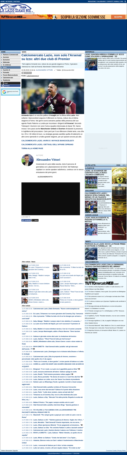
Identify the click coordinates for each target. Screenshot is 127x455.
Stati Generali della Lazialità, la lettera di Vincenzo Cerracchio (54, 387)
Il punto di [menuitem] (5, 70)
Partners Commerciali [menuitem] (9, 55)
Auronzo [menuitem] (5, 57)
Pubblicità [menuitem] (5, 80)
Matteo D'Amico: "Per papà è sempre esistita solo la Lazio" (53, 402)
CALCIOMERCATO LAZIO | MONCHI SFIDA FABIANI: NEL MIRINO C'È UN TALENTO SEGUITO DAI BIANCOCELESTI (98, 196)
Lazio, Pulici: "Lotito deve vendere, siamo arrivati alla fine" (53, 392)
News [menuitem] (4, 67)
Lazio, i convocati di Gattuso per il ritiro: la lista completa (53, 445)
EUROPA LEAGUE (91, 215)
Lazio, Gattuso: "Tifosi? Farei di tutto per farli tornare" (52, 339)
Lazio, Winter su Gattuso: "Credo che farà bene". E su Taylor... (55, 438)
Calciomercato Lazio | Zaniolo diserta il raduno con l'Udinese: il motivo (58, 430)
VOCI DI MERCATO (92, 262)
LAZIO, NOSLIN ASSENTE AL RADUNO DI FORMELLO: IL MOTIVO (97, 220)
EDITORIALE (89, 52)
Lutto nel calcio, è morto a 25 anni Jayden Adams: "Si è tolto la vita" (57, 448)
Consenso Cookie (111, 450)
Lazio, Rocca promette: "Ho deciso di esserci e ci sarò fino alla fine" (57, 377)
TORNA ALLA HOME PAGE (32, 148)
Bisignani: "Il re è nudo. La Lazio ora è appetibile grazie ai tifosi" (55, 369)
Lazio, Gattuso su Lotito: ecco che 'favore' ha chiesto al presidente (56, 379)
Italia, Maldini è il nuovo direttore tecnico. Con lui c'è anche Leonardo (57, 329)
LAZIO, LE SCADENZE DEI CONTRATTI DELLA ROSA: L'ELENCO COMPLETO (96, 173)
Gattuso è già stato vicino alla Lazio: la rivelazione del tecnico (54, 336)
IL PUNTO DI (89, 168)
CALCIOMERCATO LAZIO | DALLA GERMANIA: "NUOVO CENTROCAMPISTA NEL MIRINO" (104, 265)
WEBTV (88, 241)
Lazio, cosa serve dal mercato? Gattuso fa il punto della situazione (56, 389)
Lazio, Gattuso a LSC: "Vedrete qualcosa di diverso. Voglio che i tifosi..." (58, 420)
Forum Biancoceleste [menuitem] (9, 75)
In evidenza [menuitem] (6, 65)
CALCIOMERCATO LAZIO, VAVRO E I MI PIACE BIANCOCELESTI (47, 141)
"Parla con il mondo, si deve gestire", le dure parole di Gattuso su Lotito (58, 361)
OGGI (118, 165)
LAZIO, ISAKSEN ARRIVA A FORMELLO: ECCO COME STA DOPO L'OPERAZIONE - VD (104, 55)
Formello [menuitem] (5, 72)
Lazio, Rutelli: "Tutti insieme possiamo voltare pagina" (52, 374)
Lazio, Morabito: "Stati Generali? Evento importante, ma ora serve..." (57, 422)
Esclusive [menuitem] (5, 60)
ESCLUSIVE (89, 191)
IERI (124, 165)
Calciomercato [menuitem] (7, 78)
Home (3, 52)
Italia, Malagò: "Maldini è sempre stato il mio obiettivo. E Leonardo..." (57, 321)
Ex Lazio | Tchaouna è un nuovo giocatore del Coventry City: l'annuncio (58, 314)
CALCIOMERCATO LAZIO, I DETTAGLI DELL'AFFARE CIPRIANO (47, 144)
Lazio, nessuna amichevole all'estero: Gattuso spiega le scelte (55, 372)
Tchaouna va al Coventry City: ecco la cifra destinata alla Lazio (55, 395)
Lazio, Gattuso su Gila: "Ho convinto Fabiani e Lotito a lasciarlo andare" (58, 428)
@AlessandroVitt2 (68, 70)
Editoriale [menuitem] (5, 62)
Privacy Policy (122, 450)
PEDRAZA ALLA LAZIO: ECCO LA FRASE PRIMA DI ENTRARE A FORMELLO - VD (105, 245)
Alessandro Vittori (44, 70)
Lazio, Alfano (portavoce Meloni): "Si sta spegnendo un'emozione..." (57, 425)
